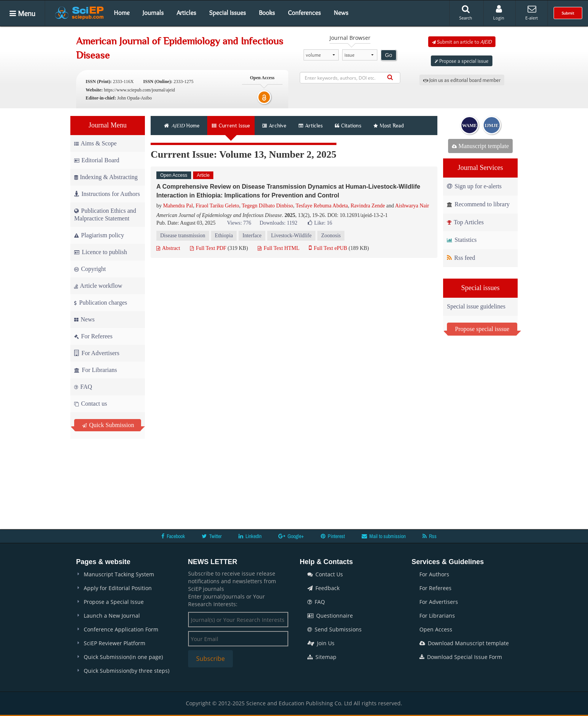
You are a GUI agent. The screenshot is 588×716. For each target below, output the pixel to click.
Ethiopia (224, 235)
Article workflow (98, 285)
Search (465, 13)
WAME (469, 125)
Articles (186, 12)
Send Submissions (334, 629)
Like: (320, 223)
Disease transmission (182, 235)
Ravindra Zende (368, 206)
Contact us (90, 403)
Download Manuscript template (464, 643)
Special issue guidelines (476, 306)
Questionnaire (330, 615)
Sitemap (321, 657)
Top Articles (465, 222)
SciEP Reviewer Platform (114, 643)
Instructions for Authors (107, 194)
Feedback (323, 588)
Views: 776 (239, 223)
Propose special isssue (482, 329)
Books (267, 12)
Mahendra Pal (178, 206)
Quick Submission (108, 425)
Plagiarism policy (99, 235)
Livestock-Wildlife (291, 235)
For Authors (434, 574)
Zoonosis (331, 235)
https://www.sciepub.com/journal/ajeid (139, 90)
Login (498, 13)
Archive (274, 125)
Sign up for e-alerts (474, 186)
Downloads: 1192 (278, 223)
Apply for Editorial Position (118, 588)
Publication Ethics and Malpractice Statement (105, 214)
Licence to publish (100, 252)
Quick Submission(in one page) (123, 657)
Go (388, 55)
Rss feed (461, 257)
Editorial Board (96, 160)
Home (122, 12)
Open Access (435, 629)
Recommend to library (478, 204)
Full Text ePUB (328, 248)
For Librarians (95, 370)
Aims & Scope (95, 143)
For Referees (93, 336)
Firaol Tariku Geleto (217, 206)
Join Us (321, 643)
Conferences (304, 12)
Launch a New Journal (112, 615)
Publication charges (100, 302)
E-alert (531, 13)
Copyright (90, 269)
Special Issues (227, 12)
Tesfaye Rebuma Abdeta (322, 206)
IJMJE (492, 125)
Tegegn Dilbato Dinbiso (267, 206)
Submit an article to (462, 41)
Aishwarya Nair (412, 206)
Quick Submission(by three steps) (126, 670)
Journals (153, 12)
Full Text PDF (208, 248)
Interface (252, 235)
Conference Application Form (121, 629)
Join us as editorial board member (461, 80)
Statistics (462, 239)
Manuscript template (480, 146)
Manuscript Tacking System (119, 574)
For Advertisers (96, 353)
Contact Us (325, 574)
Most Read (389, 125)
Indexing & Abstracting (106, 177)
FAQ (83, 386)
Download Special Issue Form (460, 657)
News (341, 12)
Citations (348, 125)
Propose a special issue (462, 60)
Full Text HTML (278, 248)
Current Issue (231, 125)
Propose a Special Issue (114, 601)
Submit (568, 13)
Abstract (168, 248)
